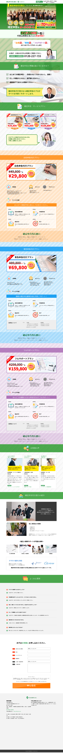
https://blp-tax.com (17, 712)
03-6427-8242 (10, 711)
